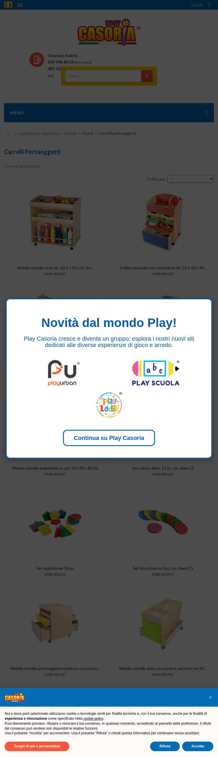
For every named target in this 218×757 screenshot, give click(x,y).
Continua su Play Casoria (109, 438)
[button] (210, 697)
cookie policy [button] (93, 719)
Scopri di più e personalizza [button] (37, 746)
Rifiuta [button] (164, 746)
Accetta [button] (197, 746)
